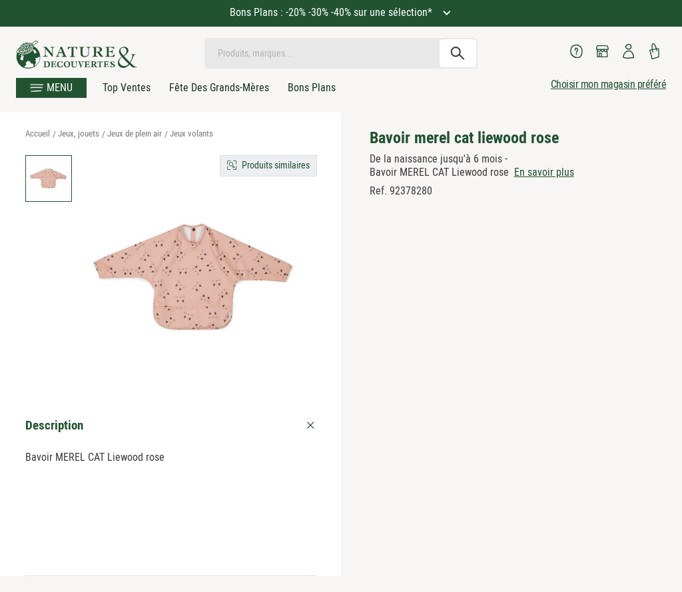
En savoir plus (544, 172)
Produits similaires (276, 165)
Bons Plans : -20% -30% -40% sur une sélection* (332, 12)
